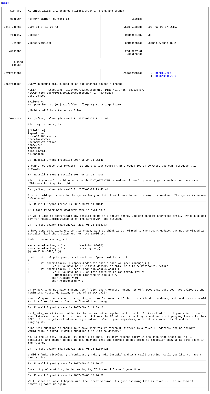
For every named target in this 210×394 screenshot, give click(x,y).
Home (5, 2)
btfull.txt (163, 73)
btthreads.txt (165, 76)
